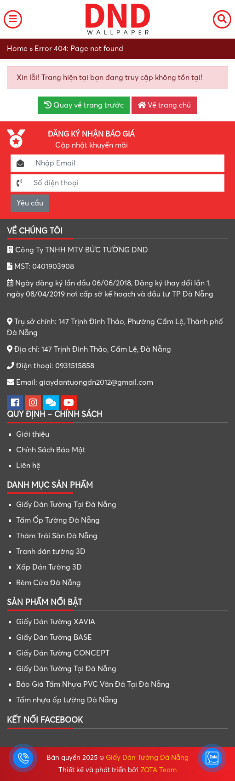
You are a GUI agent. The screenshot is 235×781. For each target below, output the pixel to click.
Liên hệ (28, 466)
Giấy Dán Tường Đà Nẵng (147, 757)
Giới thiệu (32, 434)
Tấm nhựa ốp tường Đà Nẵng (67, 700)
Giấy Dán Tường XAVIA (55, 622)
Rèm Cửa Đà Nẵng (48, 583)
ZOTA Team (158, 770)
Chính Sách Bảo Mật (51, 450)
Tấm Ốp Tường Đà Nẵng (58, 520)
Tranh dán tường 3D (51, 551)
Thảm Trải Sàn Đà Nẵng (56, 536)
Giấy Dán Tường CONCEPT (62, 653)
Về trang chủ (164, 105)
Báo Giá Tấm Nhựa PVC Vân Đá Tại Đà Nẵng (93, 684)
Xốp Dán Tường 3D (49, 567)
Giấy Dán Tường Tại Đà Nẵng (66, 505)
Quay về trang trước (84, 105)
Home (17, 49)
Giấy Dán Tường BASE (54, 637)
